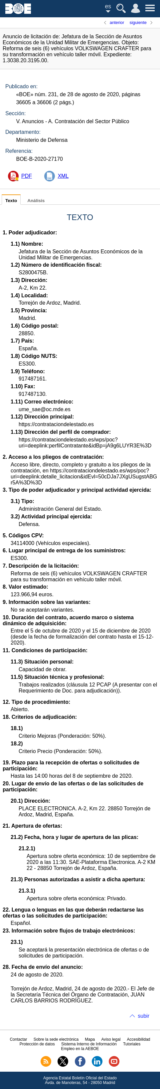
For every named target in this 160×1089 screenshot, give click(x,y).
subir (143, 1016)
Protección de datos (37, 1044)
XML (63, 176)
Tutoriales (131, 1044)
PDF (26, 176)
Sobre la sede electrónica (56, 1039)
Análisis (36, 200)
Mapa (90, 1039)
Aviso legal (110, 1039)
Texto (11, 200)
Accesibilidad (138, 1039)
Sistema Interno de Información (89, 1044)
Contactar (18, 1039)
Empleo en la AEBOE (80, 1048)
